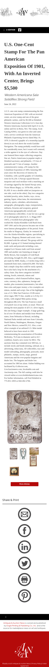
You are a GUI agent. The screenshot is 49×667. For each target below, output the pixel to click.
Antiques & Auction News (14, 623)
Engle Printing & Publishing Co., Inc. (21, 626)
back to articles (10, 384)
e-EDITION (10, 30)
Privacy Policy (37, 663)
